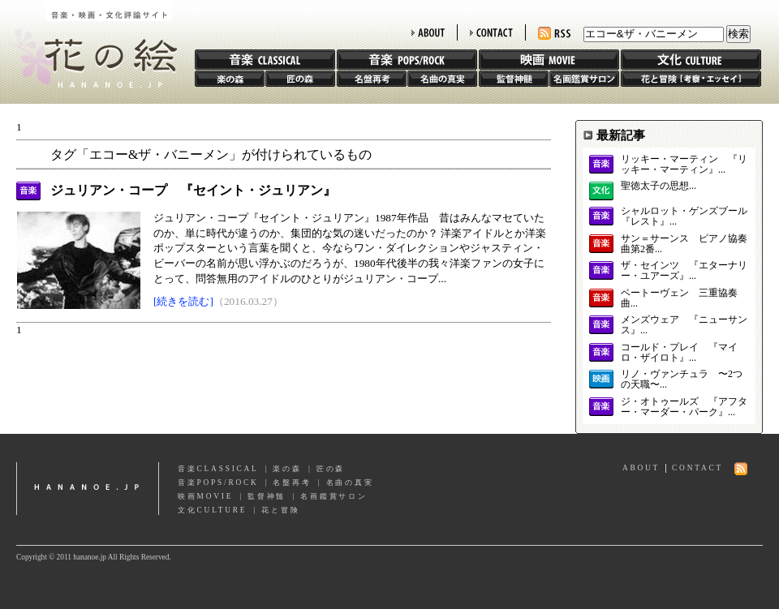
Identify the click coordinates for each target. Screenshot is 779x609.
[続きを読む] (183, 301)
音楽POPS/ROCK (218, 482)
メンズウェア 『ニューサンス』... (684, 325)
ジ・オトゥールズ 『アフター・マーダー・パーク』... (684, 407)
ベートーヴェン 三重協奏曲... (679, 298)
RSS (554, 33)
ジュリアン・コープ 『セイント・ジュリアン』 (193, 190)
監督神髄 (514, 79)
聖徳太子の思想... (658, 186)
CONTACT (491, 32)
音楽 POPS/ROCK (407, 59)
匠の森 (300, 79)
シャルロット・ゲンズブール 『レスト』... (684, 216)
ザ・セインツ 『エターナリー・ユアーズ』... (684, 270)
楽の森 (230, 79)
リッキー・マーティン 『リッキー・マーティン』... (684, 164)
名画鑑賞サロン (584, 79)
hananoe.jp (87, 488)
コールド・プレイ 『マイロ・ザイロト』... (679, 352)
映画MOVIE (205, 496)
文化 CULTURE (691, 59)
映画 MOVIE (549, 59)
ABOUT (428, 32)
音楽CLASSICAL (218, 469)
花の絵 (89, 44)
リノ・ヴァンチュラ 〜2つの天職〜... (681, 379)
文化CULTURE (212, 510)
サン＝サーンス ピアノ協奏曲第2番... (684, 244)
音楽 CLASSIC (265, 59)
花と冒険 (691, 79)
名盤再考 (372, 79)
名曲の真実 (442, 79)
